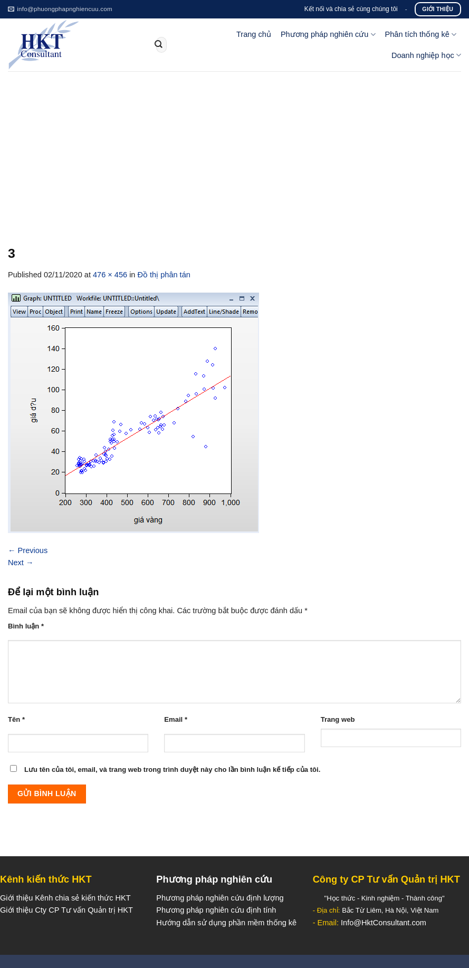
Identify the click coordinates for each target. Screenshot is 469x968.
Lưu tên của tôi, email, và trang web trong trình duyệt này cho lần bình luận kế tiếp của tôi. (172, 769)
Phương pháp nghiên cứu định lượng (219, 898)
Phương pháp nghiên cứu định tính (216, 910)
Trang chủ (253, 34)
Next (21, 562)
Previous (27, 550)
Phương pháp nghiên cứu (328, 35)
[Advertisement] (234, 150)
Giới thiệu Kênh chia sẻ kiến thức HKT (65, 898)
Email (175, 719)
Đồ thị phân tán (164, 274)
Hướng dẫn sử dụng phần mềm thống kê (226, 922)
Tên (16, 719)
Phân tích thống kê (420, 35)
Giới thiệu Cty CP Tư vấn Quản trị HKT (66, 910)
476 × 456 (110, 274)
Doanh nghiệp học (426, 55)
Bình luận (26, 626)
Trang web (338, 719)
